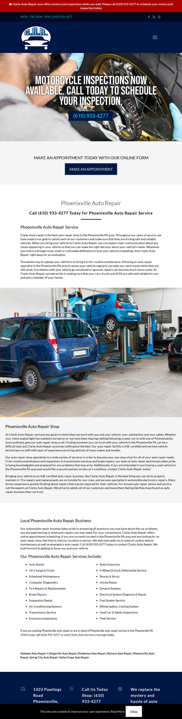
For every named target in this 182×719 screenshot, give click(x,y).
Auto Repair (37, 564)
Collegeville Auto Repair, (62, 653)
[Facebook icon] (148, 17)
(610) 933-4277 (126, 4)
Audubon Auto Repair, (33, 653)
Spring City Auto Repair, (44, 657)
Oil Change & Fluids (41, 570)
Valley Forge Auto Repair (74, 657)
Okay (134, 711)
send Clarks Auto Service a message (85, 634)
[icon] (159, 17)
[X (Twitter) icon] (154, 17)
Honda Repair (108, 582)
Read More (118, 711)
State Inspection (110, 564)
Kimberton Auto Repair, (92, 653)
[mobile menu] (154, 37)
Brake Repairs (38, 594)
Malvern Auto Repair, (120, 653)
